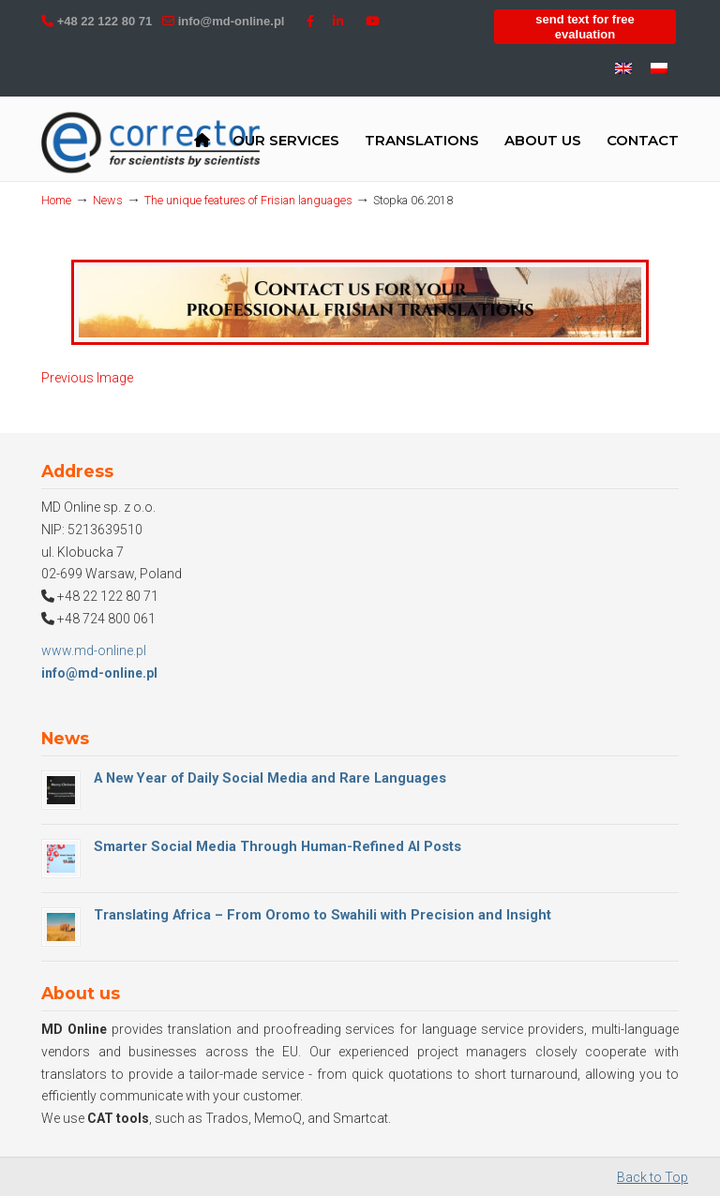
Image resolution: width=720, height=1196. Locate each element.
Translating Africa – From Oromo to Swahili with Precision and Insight (322, 914)
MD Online (151, 142)
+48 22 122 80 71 (105, 21)
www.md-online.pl (93, 650)
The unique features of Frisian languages (248, 200)
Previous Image (87, 377)
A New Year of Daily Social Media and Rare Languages (270, 778)
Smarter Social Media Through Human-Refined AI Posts (277, 846)
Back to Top (652, 1177)
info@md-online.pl (231, 21)
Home (56, 200)
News (108, 200)
